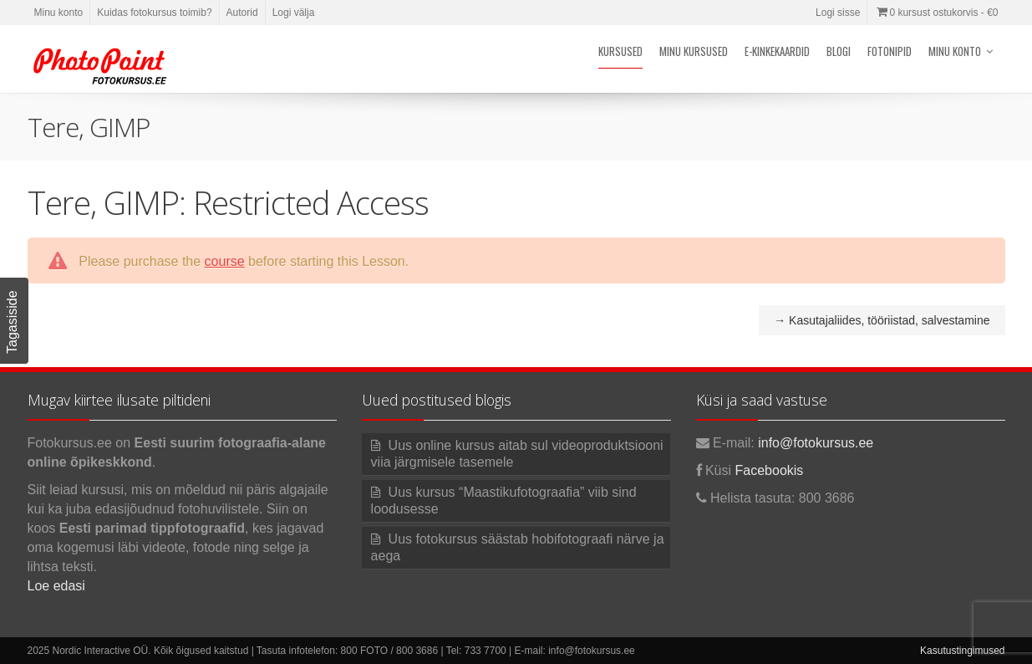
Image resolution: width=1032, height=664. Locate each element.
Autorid (242, 12)
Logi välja (293, 12)
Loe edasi (56, 586)
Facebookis (769, 470)
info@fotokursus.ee (815, 443)
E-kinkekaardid (777, 51)
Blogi (838, 51)
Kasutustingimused (962, 650)
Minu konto (59, 12)
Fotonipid (889, 51)
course (225, 261)
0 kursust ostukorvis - (936, 12)
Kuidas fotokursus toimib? (154, 12)
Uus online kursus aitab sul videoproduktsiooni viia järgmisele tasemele (517, 453)
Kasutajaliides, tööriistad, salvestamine (881, 320)
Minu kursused (693, 51)
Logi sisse (838, 12)
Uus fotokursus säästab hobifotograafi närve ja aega (517, 547)
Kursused (620, 51)
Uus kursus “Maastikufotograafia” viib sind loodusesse (504, 500)
